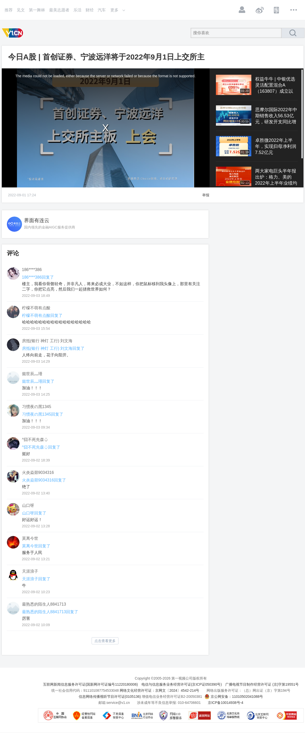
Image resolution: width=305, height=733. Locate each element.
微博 (259, 10)
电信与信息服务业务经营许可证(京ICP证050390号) (181, 684)
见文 (21, 10)
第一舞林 (37, 10)
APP (276, 10)
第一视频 (13, 33)
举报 (205, 195)
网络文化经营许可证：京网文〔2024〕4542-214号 (159, 690)
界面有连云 (36, 220)
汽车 (102, 10)
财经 (90, 10)
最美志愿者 (59, 10)
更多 (294, 10)
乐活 (77, 10)
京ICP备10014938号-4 (225, 703)
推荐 (9, 10)
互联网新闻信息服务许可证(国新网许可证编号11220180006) (90, 684)
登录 (242, 10)
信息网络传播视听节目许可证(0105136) (110, 697)
